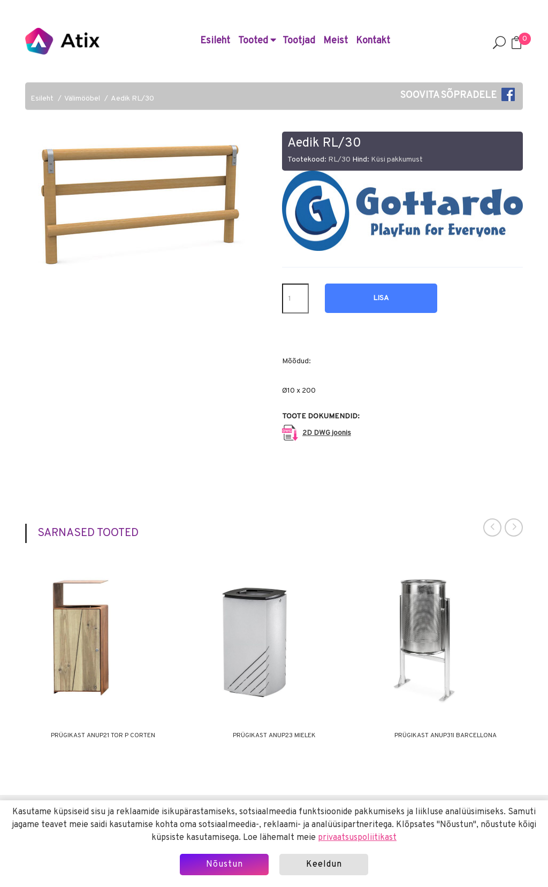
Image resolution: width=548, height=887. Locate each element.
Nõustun (224, 864)
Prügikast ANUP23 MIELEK (274, 735)
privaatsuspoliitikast (357, 837)
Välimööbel (82, 98)
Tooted (257, 41)
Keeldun (324, 864)
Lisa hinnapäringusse (381, 303)
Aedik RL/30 (132, 98)
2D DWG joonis (326, 433)
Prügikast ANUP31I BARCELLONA (445, 735)
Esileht (215, 41)
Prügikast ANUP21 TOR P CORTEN (103, 735)
